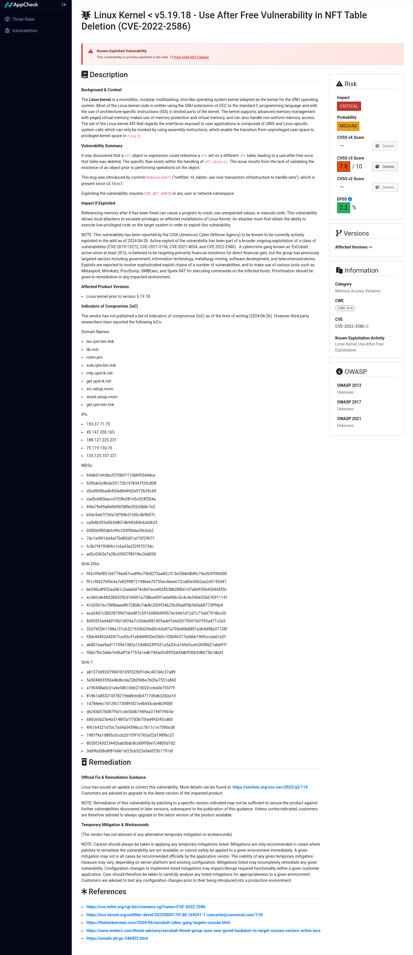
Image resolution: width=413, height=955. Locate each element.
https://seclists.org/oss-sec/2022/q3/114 (270, 787)
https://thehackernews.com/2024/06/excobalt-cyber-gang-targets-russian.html (158, 922)
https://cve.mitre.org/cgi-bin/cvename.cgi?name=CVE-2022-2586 (146, 906)
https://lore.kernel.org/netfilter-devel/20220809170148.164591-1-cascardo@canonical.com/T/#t (175, 915)
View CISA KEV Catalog (189, 57)
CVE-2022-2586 (352, 326)
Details (384, 145)
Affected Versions (354, 247)
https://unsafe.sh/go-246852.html (117, 938)
